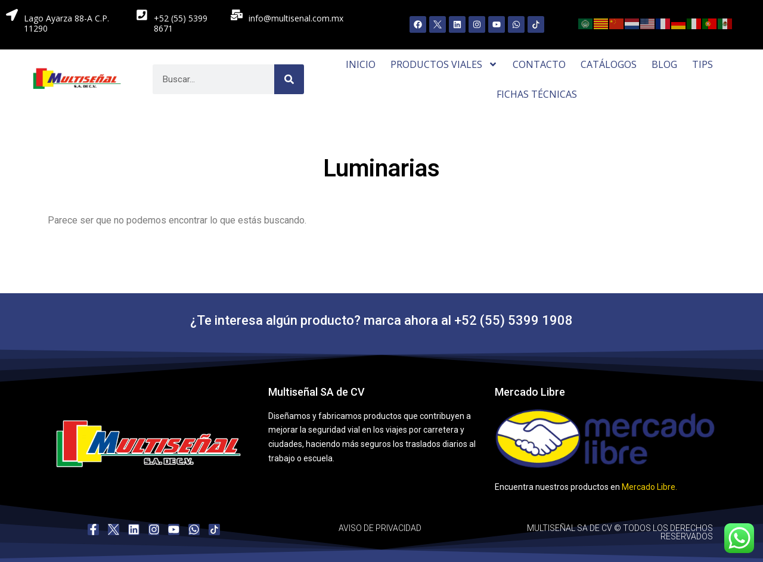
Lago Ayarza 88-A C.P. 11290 (66, 23)
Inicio (361, 64)
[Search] (289, 79)
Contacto (539, 64)
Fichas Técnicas (537, 94)
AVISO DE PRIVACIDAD (380, 528)
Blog (664, 64)
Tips (702, 64)
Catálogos (609, 64)
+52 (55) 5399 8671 (180, 23)
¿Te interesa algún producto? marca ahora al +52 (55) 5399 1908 (381, 320)
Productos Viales (444, 64)
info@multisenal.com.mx (296, 18)
